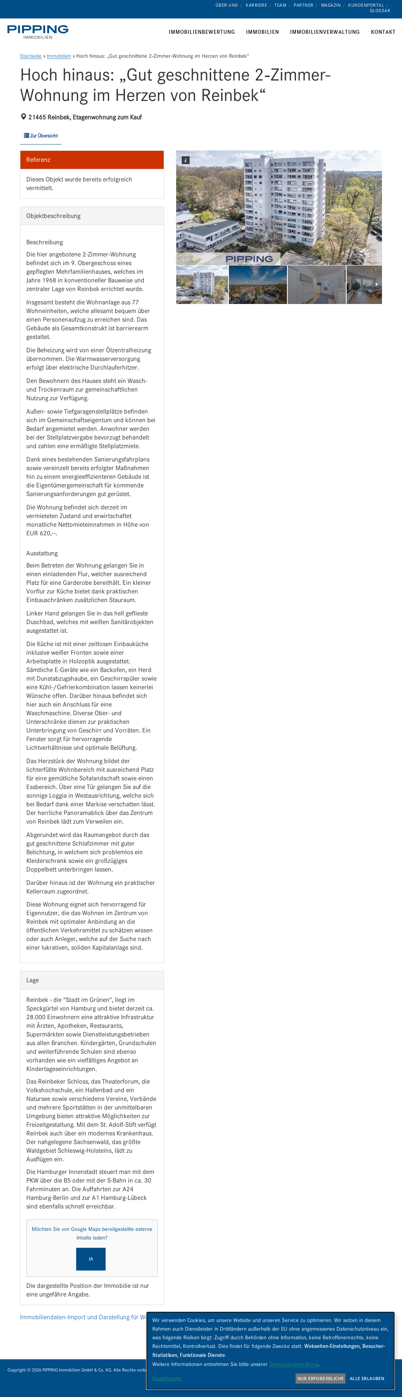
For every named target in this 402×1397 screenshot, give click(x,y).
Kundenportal (366, 5)
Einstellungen (167, 1378)
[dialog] (270, 1350)
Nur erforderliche (321, 1378)
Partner (304, 5)
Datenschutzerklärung (294, 1364)
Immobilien (59, 56)
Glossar (380, 10)
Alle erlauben (367, 1378)
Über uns (227, 5)
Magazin (331, 5)
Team (280, 5)
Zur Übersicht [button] (41, 136)
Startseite (31, 56)
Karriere (256, 5)
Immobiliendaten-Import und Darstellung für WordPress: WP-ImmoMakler (118, 1317)
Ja (91, 1259)
